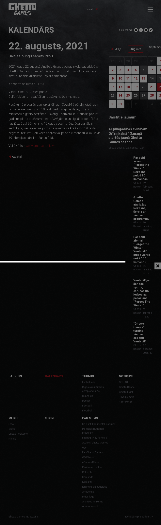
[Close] (157, 265)
